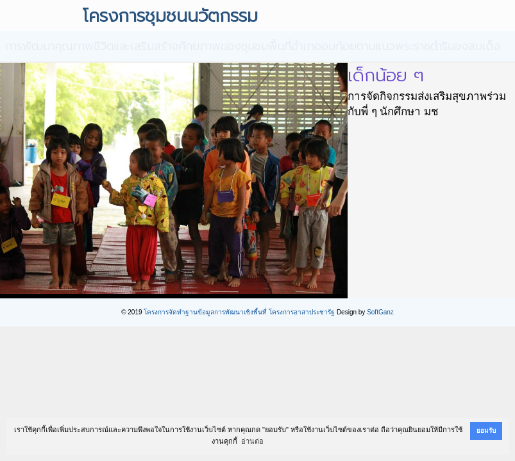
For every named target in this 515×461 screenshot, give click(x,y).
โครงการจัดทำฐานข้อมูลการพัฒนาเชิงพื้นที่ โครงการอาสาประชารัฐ (239, 312)
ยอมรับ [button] (486, 430)
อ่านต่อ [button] (252, 441)
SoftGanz (380, 312)
